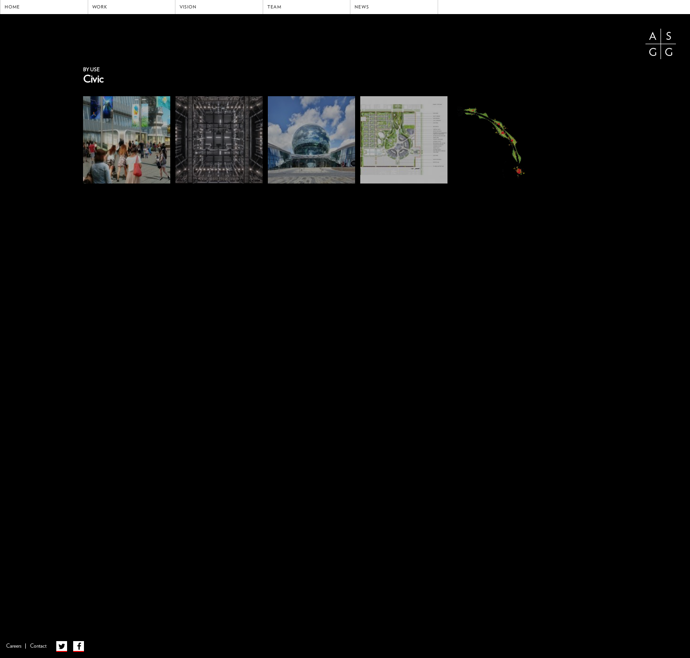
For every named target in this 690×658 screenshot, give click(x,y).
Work (100, 7)
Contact (38, 646)
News (362, 7)
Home (12, 7)
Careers (14, 646)
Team (274, 7)
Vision (188, 7)
